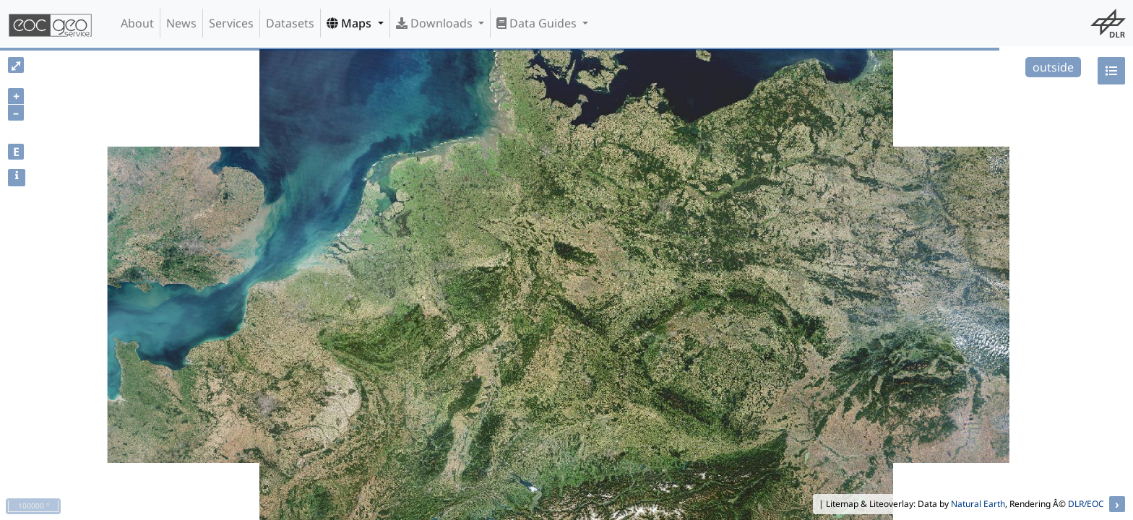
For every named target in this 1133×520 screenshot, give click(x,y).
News (181, 23)
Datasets (290, 23)
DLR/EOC (1086, 504)
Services (231, 23)
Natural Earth (978, 504)
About (137, 23)
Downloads (435, 23)
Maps (350, 23)
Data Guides (538, 23)
